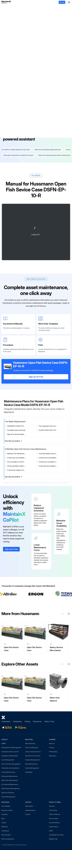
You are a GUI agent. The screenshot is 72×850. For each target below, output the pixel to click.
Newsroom (52, 755)
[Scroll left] (63, 613)
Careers (51, 747)
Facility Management (32, 767)
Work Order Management (10, 780)
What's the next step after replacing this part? (48, 149)
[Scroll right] (68, 613)
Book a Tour (49, 721)
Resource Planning (8, 792)
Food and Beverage (31, 747)
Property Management (32, 759)
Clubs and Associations (33, 751)
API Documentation (8, 838)
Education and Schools (32, 755)
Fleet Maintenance (31, 763)
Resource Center (7, 810)
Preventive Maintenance (10, 776)
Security (51, 806)
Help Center (29, 806)
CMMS (4, 743)
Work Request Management (11, 788)
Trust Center (53, 810)
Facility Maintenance (8, 772)
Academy (5, 814)
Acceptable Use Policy (56, 834)
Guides (4, 822)
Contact (27, 814)
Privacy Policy (53, 818)
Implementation (30, 810)
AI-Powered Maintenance (10, 784)
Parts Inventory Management (11, 763)
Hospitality (28, 772)
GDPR (51, 830)
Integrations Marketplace (10, 755)
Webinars (5, 826)
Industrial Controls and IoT (10, 751)
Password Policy (54, 822)
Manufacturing (30, 743)
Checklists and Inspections (10, 767)
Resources (37, 721)
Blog (3, 818)
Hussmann (8, 8)
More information (11, 109)
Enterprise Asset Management (11, 747)
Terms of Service (54, 814)
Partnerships (53, 751)
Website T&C (53, 838)
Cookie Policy (53, 826)
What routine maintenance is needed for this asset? (18, 155)
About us (52, 743)
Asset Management (8, 759)
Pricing (27, 721)
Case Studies (6, 806)
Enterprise (17, 721)
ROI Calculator (6, 834)
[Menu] (69, 2)
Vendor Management (8, 796)
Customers (6, 721)
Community (5, 830)
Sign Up (61, 2)
